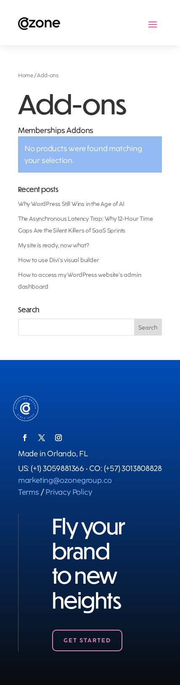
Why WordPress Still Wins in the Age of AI (71, 204)
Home (25, 75)
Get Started (87, 640)
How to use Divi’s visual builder (58, 260)
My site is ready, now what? (53, 245)
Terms (28, 492)
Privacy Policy (68, 492)
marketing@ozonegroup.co (65, 480)
